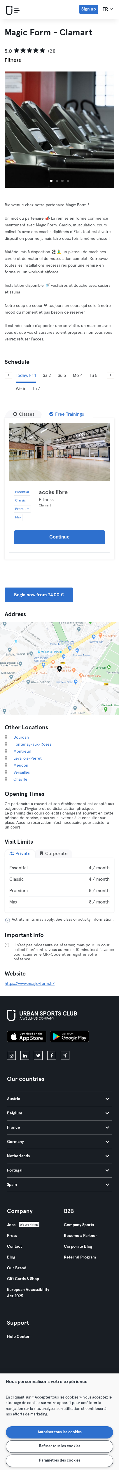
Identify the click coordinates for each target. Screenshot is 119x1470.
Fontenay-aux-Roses (32, 744)
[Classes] (24, 414)
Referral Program (80, 1257)
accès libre (53, 492)
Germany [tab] (58, 1141)
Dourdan (21, 737)
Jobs (11, 1225)
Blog (11, 1257)
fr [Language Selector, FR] (107, 9)
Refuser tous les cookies (59, 1446)
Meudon (20, 765)
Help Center (18, 1337)
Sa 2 (47, 375)
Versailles (21, 772)
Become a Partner (80, 1236)
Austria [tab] (58, 1098)
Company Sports (79, 1225)
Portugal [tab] (58, 1170)
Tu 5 (93, 375)
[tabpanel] (59, 885)
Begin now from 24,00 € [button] (39, 594)
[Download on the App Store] (26, 1037)
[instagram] (11, 1055)
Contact (14, 1246)
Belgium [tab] (58, 1113)
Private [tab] (20, 853)
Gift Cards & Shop (23, 1279)
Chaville (20, 779)
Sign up (88, 9)
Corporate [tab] (53, 853)
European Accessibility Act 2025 (28, 1293)
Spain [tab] (58, 1184)
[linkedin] (24, 1055)
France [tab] (58, 1127)
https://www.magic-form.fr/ (30, 984)
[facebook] (51, 1055)
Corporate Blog (78, 1246)
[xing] (65, 1055)
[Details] (59, 452)
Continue (59, 537)
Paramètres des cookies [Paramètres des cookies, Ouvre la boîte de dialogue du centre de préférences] (59, 1460)
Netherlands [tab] (58, 1156)
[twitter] (38, 1055)
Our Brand (16, 1268)
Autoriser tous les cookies (60, 1432)
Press (12, 1236)
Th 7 (36, 389)
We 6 (20, 389)
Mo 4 (78, 375)
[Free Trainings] (67, 414)
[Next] (110, 376)
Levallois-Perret (27, 758)
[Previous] (8, 376)
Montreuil (22, 751)
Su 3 (62, 375)
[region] (59, 1421)
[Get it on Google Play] (69, 1037)
